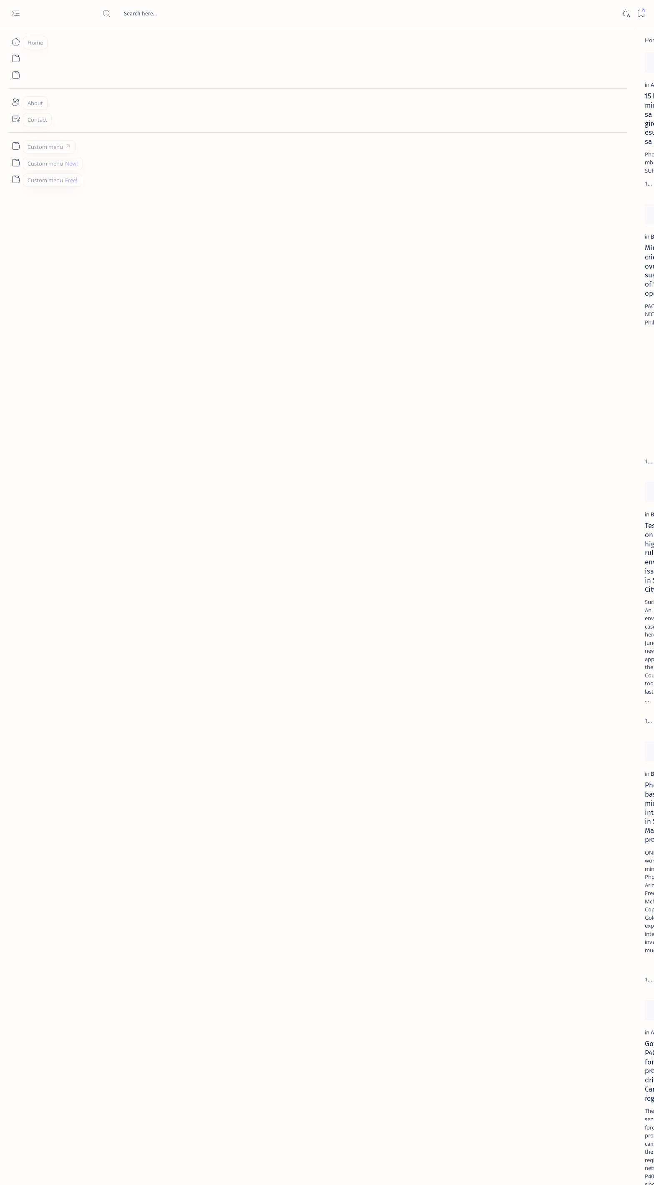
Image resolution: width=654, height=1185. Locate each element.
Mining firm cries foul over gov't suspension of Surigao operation (132, 315)
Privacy (551, 504)
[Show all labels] (505, 477)
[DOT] (531, 272)
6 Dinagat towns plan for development (407, 675)
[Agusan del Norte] (108, 134)
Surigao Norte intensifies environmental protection (254, 315)
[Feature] (534, 130)
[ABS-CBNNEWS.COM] (516, 436)
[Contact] (15, 119)
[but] (356, 663)
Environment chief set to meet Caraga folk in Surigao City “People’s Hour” (405, 497)
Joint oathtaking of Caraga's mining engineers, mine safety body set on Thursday (402, 319)
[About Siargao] (576, 415)
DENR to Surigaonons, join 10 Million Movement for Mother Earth (271, 679)
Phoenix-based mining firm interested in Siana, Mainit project (140, 679)
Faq (572, 504)
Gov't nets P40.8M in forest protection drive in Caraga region (140, 852)
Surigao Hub (117, 1168)
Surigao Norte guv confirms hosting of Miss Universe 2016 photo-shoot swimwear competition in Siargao (547, 297)
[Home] (15, 41)
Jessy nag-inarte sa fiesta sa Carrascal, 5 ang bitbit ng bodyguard (544, 201)
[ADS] (516, 457)
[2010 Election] (576, 394)
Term (494, 504)
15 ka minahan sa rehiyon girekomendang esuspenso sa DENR (137, 150)
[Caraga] (228, 481)
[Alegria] (531, 226)
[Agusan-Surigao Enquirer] (250, 1019)
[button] (314, 225)
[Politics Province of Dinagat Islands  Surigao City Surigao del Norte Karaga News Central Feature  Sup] (516, 394)
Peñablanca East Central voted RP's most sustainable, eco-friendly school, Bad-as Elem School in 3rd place (407, 857)
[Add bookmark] (196, 60)
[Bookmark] (641, 13)
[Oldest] (454, 1126)
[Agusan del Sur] (105, 836)
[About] (15, 102)
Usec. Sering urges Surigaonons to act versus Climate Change (273, 1035)
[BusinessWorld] (105, 299)
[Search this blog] (164, 13)
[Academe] (576, 436)
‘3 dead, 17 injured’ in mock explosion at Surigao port (543, 343)
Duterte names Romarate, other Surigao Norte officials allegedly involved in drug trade (551, 247)
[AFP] (576, 457)
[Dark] (625, 13)
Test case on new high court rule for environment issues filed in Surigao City (137, 501)
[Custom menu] (15, 146)
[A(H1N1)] (516, 415)
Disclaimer (521, 504)
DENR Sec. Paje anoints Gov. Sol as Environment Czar (400, 150)
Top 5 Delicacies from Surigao (547, 142)
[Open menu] (15, 13)
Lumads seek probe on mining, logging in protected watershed (274, 852)
